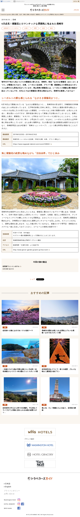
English (8, 487)
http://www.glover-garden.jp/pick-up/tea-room (30, 250)
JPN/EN (76, 10)
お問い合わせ (9, 494)
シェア (32, 279)
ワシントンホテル (5, 1)
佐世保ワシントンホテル (11, 28)
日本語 (7, 484)
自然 (43, 28)
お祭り (26, 28)
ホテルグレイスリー (19, 1)
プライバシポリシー (12, 491)
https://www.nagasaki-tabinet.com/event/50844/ (31, 144)
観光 (51, 28)
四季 (35, 28)
